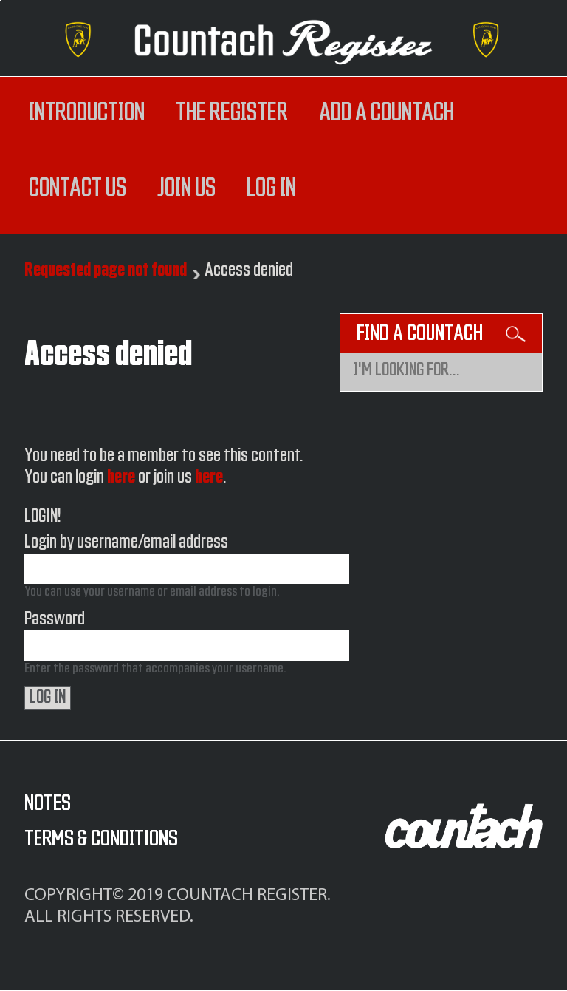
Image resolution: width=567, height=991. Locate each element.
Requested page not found (105, 270)
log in (271, 188)
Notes (47, 803)
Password (54, 619)
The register (232, 113)
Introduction (87, 113)
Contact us (77, 188)
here (121, 477)
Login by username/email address (126, 542)
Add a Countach (386, 113)
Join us (186, 188)
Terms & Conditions (101, 839)
